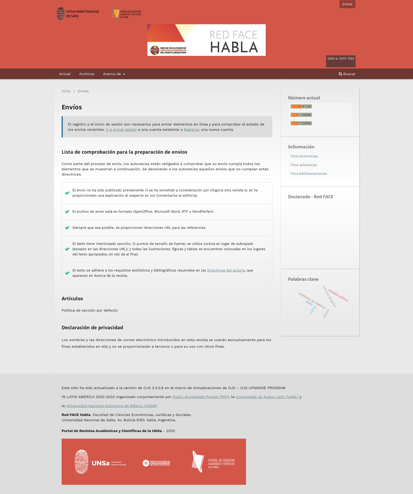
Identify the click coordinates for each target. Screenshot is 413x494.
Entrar (347, 4)
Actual (65, 74)
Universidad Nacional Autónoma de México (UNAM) (111, 406)
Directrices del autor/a (226, 270)
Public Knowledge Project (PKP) (201, 397)
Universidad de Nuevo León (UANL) (267, 397)
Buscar (347, 74)
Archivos (86, 74)
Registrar (192, 129)
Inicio (66, 91)
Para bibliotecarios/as (309, 174)
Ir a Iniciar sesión (121, 129)
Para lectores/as (304, 156)
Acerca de (112, 74)
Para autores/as (304, 165)
